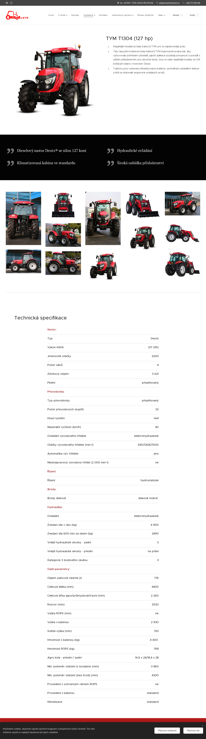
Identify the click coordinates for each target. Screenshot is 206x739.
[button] (177, 15)
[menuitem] (53, 15)
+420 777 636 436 (193, 2)
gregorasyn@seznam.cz (169, 2)
